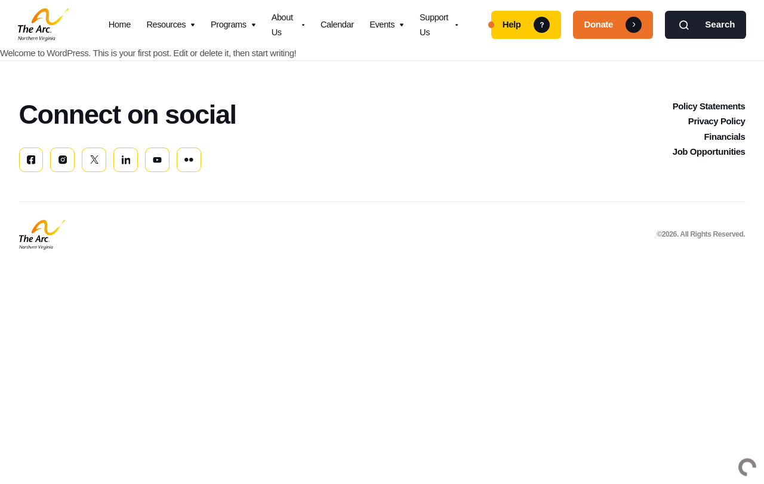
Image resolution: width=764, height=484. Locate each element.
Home (120, 26)
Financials (724, 145)
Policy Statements (709, 114)
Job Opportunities (709, 160)
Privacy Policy (716, 129)
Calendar (337, 26)
